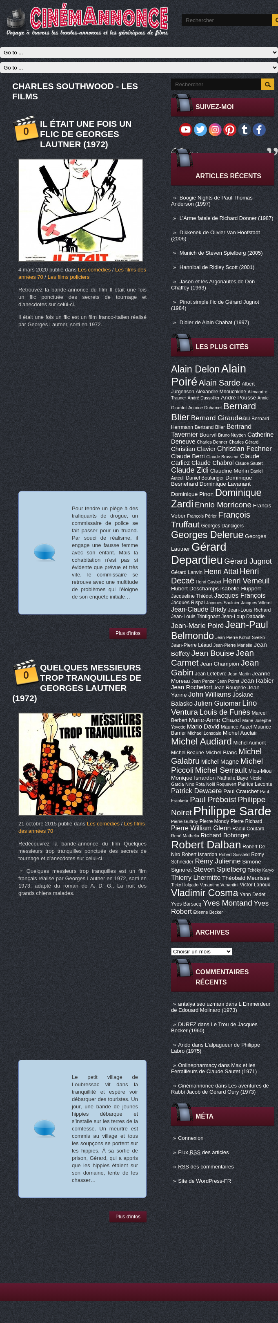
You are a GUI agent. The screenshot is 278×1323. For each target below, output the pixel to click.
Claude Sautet (249, 463)
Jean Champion (219, 664)
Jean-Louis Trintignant (195, 616)
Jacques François (239, 595)
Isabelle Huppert (240, 588)
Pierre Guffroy (184, 821)
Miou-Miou (260, 771)
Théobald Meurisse (245, 878)
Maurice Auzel (236, 727)
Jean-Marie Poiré (197, 626)
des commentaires (206, 1167)
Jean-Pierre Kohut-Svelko (240, 637)
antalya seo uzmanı (201, 1004)
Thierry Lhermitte (196, 877)
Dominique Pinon (192, 494)
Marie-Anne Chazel (215, 720)
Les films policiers (69, 277)
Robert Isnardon (199, 854)
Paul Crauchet (241, 791)
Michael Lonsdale (204, 733)
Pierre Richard (246, 821)
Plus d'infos (128, 633)
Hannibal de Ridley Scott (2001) (217, 267)
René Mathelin (185, 835)
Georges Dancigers (222, 526)
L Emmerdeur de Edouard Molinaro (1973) (221, 1007)
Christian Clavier (193, 449)
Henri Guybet (209, 581)
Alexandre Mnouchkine (221, 392)
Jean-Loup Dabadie (243, 616)
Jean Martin (239, 673)
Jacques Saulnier (223, 602)
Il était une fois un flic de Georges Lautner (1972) (85, 134)
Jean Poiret (228, 681)
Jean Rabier (257, 680)
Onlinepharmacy (197, 1065)
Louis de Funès (224, 712)
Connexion (190, 1138)
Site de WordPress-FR (204, 1181)
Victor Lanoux (255, 885)
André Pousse (238, 398)
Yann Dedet (252, 894)
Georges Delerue (207, 534)
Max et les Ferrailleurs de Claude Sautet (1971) (214, 1068)
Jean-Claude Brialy (199, 609)
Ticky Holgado (184, 884)
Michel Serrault (221, 770)
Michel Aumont (249, 743)
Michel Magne (220, 761)
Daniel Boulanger (205, 478)
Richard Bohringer (224, 835)
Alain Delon (195, 369)
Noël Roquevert (221, 784)
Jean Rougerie (230, 688)
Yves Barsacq (186, 904)
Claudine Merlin (229, 471)
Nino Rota (195, 784)
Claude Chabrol (212, 463)
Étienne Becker (208, 912)
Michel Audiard (201, 741)
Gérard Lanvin (186, 572)
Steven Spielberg (219, 869)
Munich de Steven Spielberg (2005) (221, 253)
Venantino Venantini (219, 884)
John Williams (209, 694)
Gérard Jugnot (248, 561)
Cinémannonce (196, 1086)
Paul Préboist (213, 799)
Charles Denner (212, 442)
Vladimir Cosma (204, 893)
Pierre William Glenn (201, 828)
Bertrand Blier (210, 427)
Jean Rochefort (191, 687)
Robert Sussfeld (234, 854)
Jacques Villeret (256, 602)
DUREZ (187, 1024)
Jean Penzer (203, 681)
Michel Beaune (187, 753)
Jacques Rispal (188, 602)
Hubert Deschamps (195, 588)
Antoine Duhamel (205, 407)
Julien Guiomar (217, 703)
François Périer (201, 516)
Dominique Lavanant (225, 484)
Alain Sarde (219, 382)
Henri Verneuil (246, 581)
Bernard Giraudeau (220, 418)
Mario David (203, 726)
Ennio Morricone (223, 504)
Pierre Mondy (214, 821)
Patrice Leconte (255, 784)
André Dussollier (204, 397)
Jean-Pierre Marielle (233, 645)
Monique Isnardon (193, 778)
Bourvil (208, 435)
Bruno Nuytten (232, 435)
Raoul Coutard (248, 829)
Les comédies (94, 270)
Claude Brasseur (222, 456)
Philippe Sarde (232, 811)
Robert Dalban (206, 845)
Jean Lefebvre (211, 674)
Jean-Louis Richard (249, 610)
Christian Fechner (244, 449)
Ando (184, 1045)
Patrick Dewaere (196, 791)
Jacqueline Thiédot (192, 596)
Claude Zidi (190, 470)
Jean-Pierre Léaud (191, 645)
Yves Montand (227, 903)
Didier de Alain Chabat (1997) (214, 322)
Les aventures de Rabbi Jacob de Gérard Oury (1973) (220, 1089)
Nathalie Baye (232, 778)
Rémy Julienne (217, 861)
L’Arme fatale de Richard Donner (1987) (227, 218)
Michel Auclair (240, 733)
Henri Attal (221, 571)
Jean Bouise (212, 653)
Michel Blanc (221, 752)
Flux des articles (203, 1152)
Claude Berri (188, 456)
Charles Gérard (243, 442)
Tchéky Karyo (260, 870)
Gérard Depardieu (199, 553)
